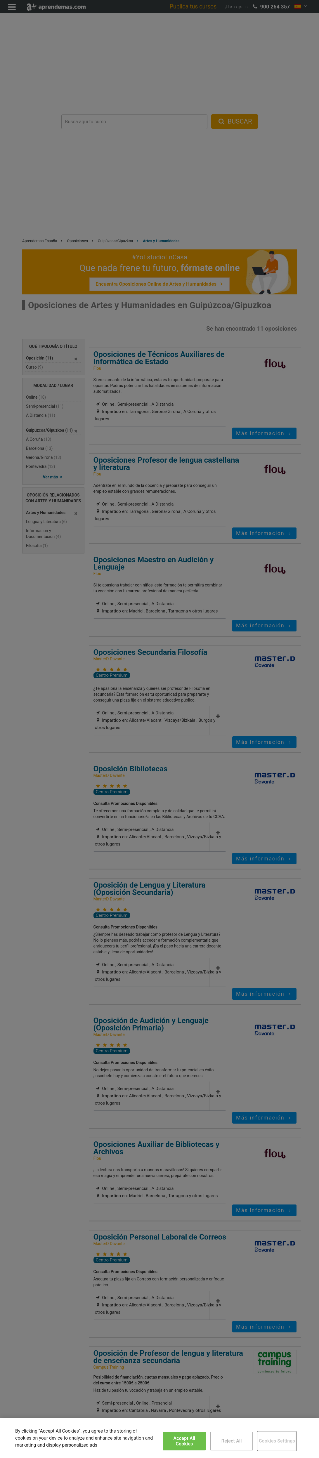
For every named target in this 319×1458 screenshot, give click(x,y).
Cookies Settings (277, 1441)
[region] (159, 1438)
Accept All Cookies (184, 1441)
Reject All (231, 1441)
